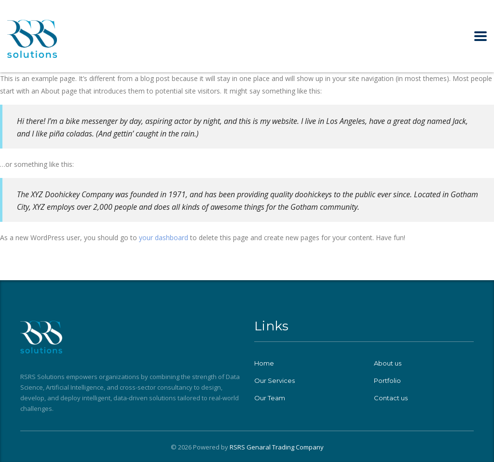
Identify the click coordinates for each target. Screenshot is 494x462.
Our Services (274, 380)
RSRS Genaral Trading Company (277, 447)
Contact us (391, 398)
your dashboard (163, 237)
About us (387, 363)
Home (264, 363)
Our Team (269, 398)
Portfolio (387, 380)
